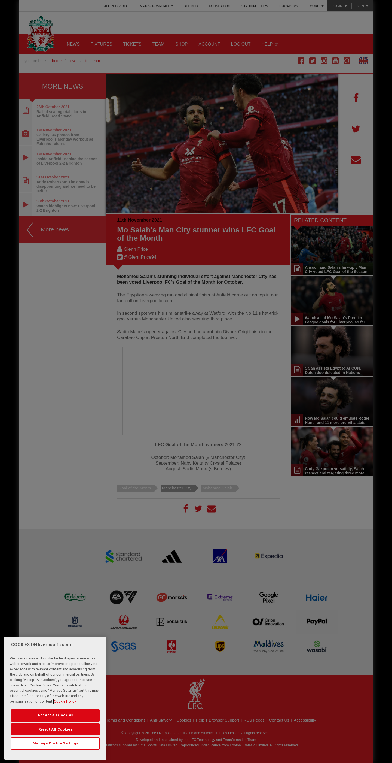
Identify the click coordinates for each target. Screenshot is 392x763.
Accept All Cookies (55, 715)
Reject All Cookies (55, 729)
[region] (55, 698)
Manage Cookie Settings (55, 743)
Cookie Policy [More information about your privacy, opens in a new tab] (65, 701)
